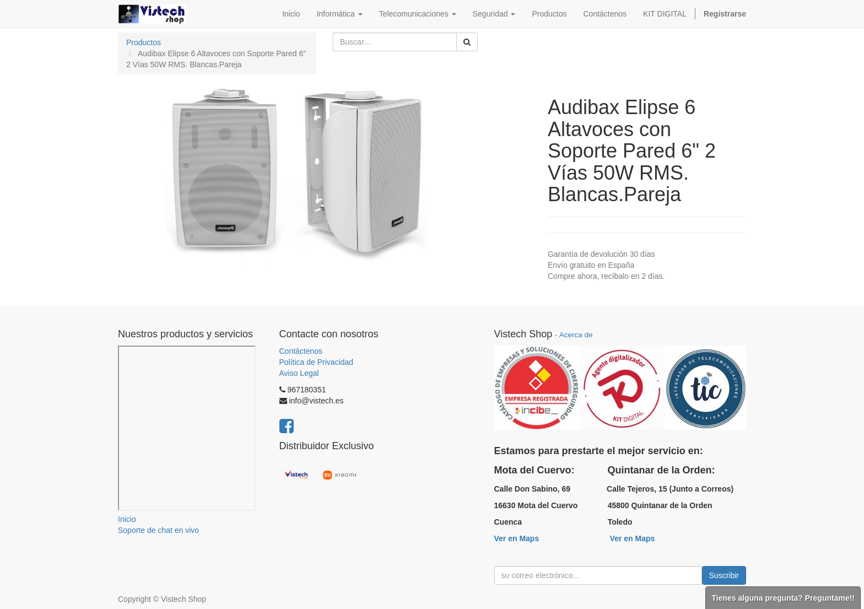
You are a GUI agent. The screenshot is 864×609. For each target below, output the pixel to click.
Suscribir (724, 575)
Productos (143, 42)
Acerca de (576, 335)
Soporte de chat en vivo (158, 530)
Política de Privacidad (316, 362)
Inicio (127, 519)
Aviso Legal (299, 373)
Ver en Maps (516, 538)
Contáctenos (301, 351)
